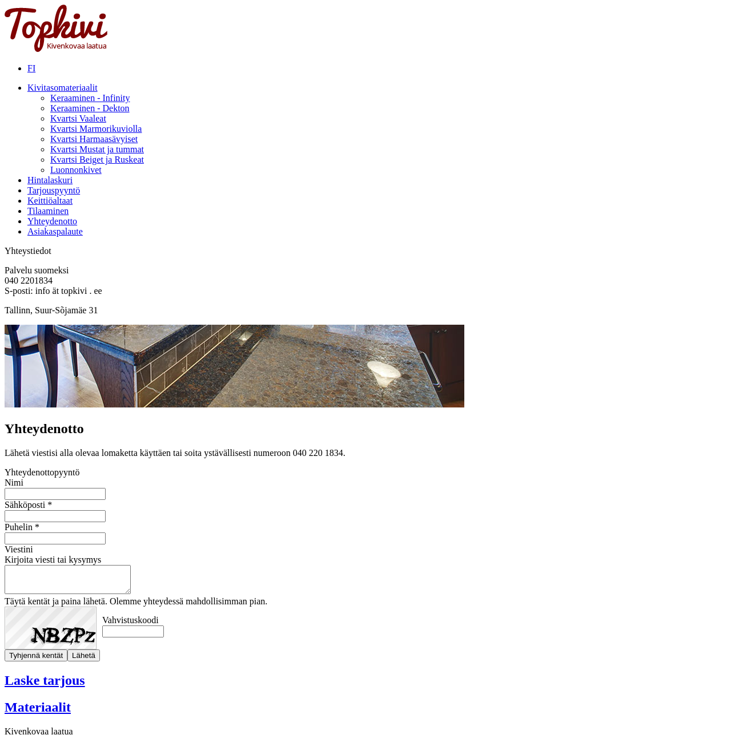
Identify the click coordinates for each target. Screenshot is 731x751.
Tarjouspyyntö (53, 190)
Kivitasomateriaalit (62, 87)
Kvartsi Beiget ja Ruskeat (97, 159)
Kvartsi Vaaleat (78, 118)
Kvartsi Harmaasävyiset (94, 139)
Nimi (14, 482)
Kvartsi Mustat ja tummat (97, 149)
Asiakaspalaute (55, 231)
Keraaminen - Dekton (90, 108)
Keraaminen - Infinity (90, 98)
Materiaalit (38, 712)
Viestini (19, 549)
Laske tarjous (45, 685)
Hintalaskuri (50, 180)
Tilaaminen (48, 211)
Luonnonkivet (76, 170)
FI (31, 68)
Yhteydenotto (52, 221)
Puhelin (19, 527)
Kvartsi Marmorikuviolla (96, 129)
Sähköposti (25, 505)
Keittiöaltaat (50, 200)
